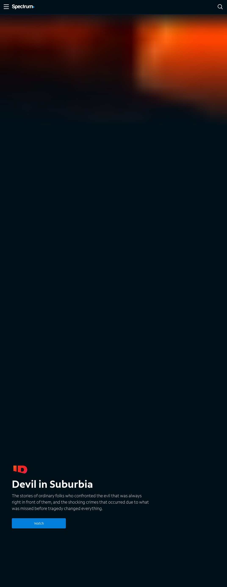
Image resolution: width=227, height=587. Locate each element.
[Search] (220, 7)
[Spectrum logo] (23, 7)
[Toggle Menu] (5, 6)
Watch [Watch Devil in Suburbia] (39, 523)
